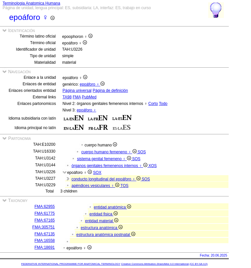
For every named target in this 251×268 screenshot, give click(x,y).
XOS (152, 165)
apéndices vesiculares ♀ (96, 185)
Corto (153, 103)
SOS (142, 152)
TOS (124, 185)
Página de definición (110, 90)
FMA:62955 (45, 206)
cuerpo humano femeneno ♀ (109, 152)
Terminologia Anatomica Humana (31, 3)
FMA (77, 97)
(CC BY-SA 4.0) (199, 263)
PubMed (89, 97)
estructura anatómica (102, 228)
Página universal (77, 90)
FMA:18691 (45, 247)
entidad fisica (104, 214)
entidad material (101, 221)
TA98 (67, 97)
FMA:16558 (45, 240)
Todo (163, 103)
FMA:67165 (45, 220)
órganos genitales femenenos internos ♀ (110, 165)
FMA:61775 (45, 213)
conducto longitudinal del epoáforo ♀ (107, 179)
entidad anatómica (112, 207)
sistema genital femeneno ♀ (104, 159)
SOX (97, 172)
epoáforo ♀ (92, 84)
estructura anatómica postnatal (105, 234)
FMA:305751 (43, 227)
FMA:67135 (45, 234)
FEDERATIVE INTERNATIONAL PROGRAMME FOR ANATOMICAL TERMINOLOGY (70, 263)
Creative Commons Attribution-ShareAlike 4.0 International (155, 263)
